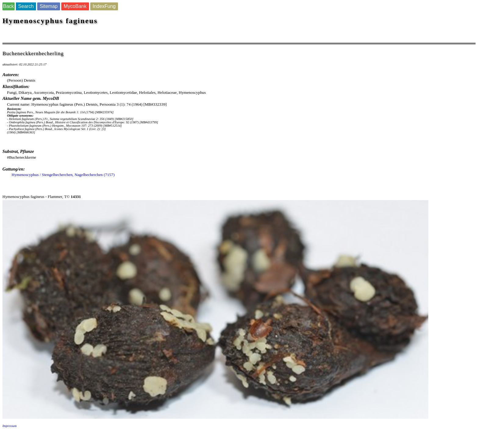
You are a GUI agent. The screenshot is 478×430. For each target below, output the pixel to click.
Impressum (9, 426)
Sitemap (49, 6)
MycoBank (75, 6)
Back (8, 6)
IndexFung (104, 6)
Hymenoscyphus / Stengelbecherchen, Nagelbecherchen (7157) (63, 174)
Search (26, 6)
